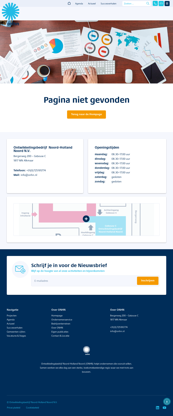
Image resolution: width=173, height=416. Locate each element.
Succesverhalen (108, 3)
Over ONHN (57, 327)
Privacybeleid (13, 407)
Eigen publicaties (59, 331)
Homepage (57, 315)
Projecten (12, 315)
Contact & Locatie (60, 335)
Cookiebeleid (32, 407)
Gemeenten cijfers (16, 331)
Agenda (79, 3)
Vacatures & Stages (16, 335)
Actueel (92, 3)
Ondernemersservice (61, 319)
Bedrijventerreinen (60, 323)
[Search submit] (148, 3)
